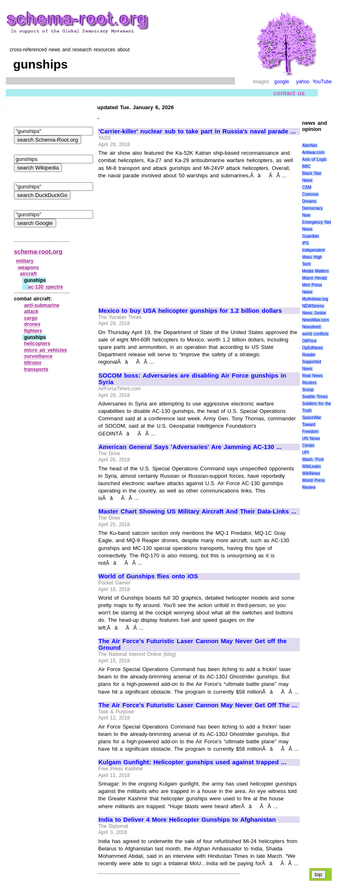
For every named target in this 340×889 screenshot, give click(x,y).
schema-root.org (38, 251)
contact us (289, 92)
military (25, 261)
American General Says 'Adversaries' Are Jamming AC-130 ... (190, 447)
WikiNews (311, 473)
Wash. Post (313, 459)
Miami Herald (314, 278)
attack (31, 311)
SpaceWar (311, 417)
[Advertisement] (167, 239)
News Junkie (314, 313)
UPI (305, 452)
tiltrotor (33, 363)
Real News (312, 375)
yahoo (303, 82)
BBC (306, 166)
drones (32, 324)
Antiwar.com (313, 152)
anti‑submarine (41, 305)
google (281, 82)
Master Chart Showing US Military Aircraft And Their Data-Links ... (197, 511)
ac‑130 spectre (45, 287)
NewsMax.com (315, 320)
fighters (33, 331)
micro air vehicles (45, 350)
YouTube (322, 82)
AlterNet (309, 145)
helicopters (37, 343)
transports (36, 369)
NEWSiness (313, 306)
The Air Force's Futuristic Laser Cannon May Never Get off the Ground (192, 644)
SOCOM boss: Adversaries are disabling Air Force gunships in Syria (192, 379)
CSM (306, 187)
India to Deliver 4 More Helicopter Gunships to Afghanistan (187, 819)
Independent (313, 250)
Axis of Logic (314, 159)
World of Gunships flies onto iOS (148, 576)
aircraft (28, 274)
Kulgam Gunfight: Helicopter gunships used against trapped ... (192, 762)
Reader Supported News (311, 362)
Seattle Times (315, 396)
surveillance (38, 356)
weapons (28, 267)
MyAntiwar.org (315, 299)
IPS (305, 243)
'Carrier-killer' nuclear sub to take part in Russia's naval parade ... (197, 131)
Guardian (310, 236)
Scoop (308, 389)
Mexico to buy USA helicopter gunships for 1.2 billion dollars (190, 310)
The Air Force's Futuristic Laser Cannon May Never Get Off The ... (197, 705)
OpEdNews (312, 348)
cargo (31, 318)
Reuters (309, 382)
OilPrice (309, 341)
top (318, 874)
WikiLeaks (311, 466)
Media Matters (315, 271)
